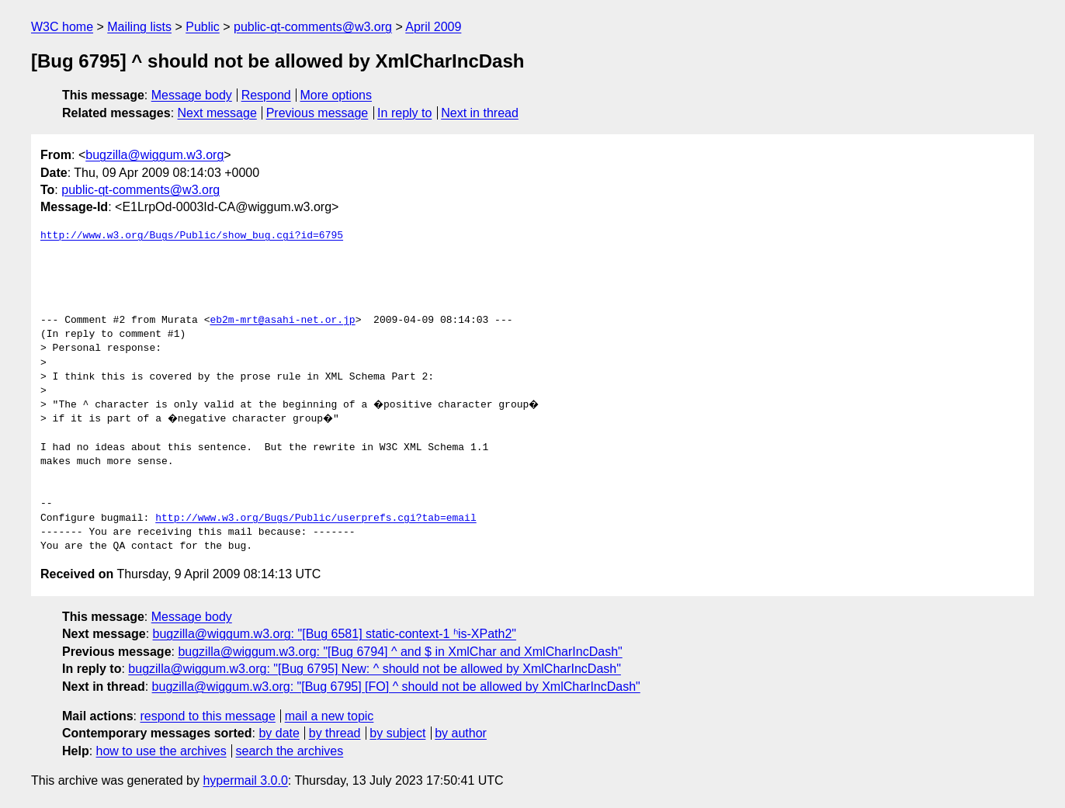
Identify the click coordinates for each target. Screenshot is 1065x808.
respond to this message (207, 716)
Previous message (317, 113)
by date (278, 733)
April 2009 (433, 26)
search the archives (290, 751)
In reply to (404, 113)
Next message (217, 113)
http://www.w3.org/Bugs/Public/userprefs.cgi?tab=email (315, 518)
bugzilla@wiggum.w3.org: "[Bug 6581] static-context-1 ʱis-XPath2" (335, 633)
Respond (266, 95)
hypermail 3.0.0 (245, 780)
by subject (397, 733)
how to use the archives (161, 751)
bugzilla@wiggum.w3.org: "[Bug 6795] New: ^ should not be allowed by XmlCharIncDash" (374, 668)
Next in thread (480, 113)
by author (461, 733)
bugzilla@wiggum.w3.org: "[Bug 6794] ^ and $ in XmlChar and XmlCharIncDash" (400, 651)
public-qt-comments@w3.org (313, 26)
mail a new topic (329, 716)
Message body (191, 95)
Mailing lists (139, 26)
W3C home (62, 26)
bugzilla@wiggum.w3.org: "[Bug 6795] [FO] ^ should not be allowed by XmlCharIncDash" (396, 686)
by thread (335, 733)
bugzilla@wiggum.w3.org (154, 154)
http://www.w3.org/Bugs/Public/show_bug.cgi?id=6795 (191, 236)
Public (203, 26)
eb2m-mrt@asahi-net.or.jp (282, 321)
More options (336, 95)
